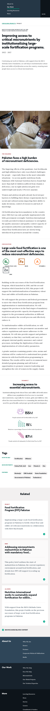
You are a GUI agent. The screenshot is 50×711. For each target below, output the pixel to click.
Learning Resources (13, 10)
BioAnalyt (18, 473)
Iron (29, 466)
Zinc (44, 466)
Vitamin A (37, 466)
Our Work (10, 7)
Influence (28, 458)
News (9, 14)
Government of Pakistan (22, 477)
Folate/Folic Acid (20, 466)
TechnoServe (37, 477)
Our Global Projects (9, 23)
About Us (10, 4)
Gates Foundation (40, 473)
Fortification (19, 458)
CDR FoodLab (28, 473)
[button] (45, 14)
